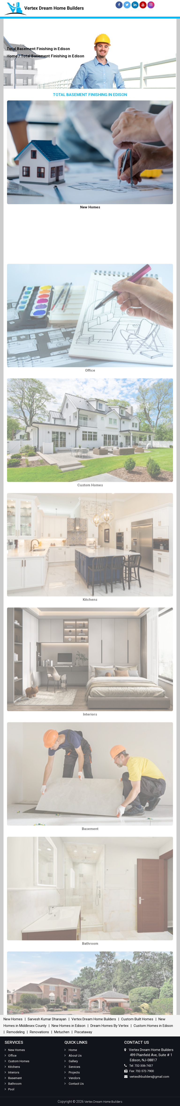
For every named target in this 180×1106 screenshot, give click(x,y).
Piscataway (83, 1032)
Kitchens (12, 1067)
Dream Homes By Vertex (109, 1026)
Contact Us (74, 1083)
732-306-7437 (144, 1065)
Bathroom (13, 1083)
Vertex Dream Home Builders (93, 1019)
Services (72, 1067)
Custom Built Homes (137, 1019)
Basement (13, 1078)
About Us (73, 1055)
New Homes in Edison (68, 1026)
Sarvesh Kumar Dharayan (47, 1019)
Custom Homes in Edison (153, 1026)
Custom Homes (17, 1061)
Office (10, 1055)
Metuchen (61, 1032)
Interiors (12, 1072)
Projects (72, 1072)
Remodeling (16, 1032)
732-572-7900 (144, 1071)
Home (70, 1050)
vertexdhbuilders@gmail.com (149, 1076)
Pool (9, 1089)
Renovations (39, 1032)
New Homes (13, 1019)
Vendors (72, 1078)
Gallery (71, 1061)
